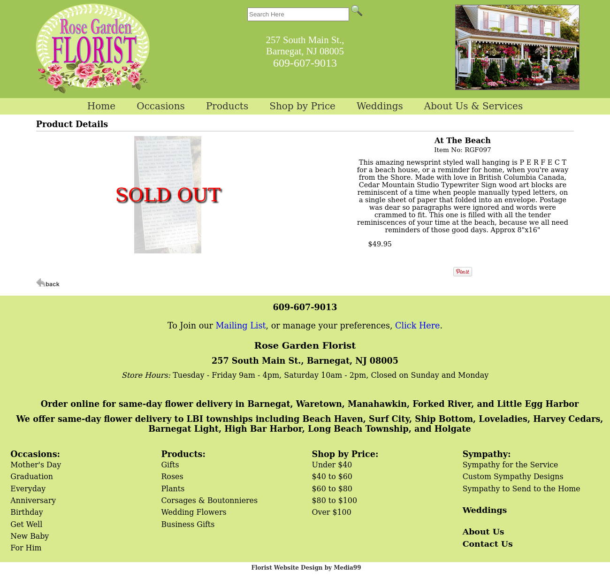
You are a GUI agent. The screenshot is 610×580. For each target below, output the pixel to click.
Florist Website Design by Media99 (306, 568)
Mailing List (241, 325)
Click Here (417, 325)
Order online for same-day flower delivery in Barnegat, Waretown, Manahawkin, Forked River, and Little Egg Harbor (310, 404)
